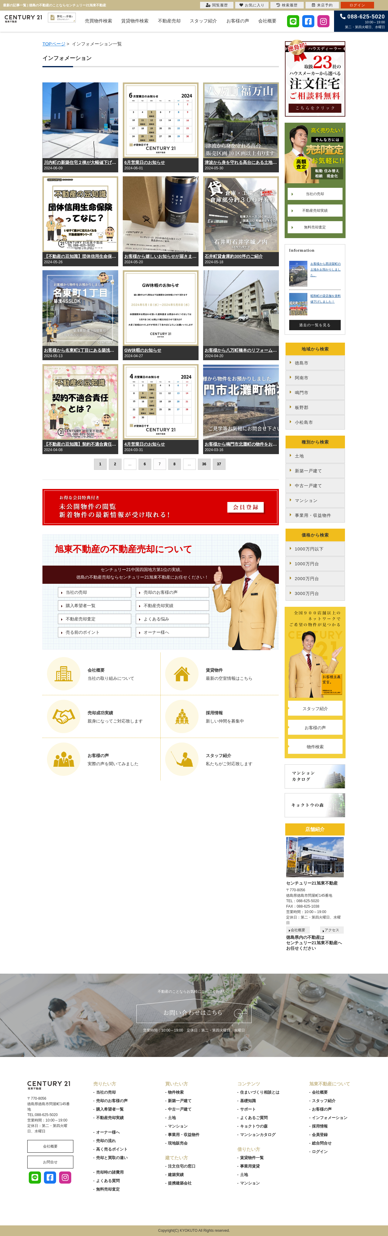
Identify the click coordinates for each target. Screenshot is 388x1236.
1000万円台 (307, 563)
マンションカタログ (258, 1134)
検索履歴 (287, 5)
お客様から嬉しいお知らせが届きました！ (160, 256)
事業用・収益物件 (313, 515)
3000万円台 (307, 593)
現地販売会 (178, 1143)
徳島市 (302, 362)
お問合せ (50, 1162)
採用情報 (320, 1126)
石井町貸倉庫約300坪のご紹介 (234, 256)
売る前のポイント (83, 632)
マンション (306, 500)
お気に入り (252, 5)
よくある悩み (156, 618)
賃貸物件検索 (135, 20)
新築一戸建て (308, 470)
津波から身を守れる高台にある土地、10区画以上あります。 (241, 162)
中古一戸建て (308, 485)
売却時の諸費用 (110, 1172)
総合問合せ (322, 1143)
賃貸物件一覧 (252, 1157)
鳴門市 (302, 392)
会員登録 (320, 1134)
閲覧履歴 (217, 5)
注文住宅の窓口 (182, 1166)
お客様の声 (237, 20)
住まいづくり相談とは (259, 1092)
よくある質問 (108, 1180)
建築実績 (176, 1174)
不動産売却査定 (80, 618)
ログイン (320, 1151)
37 (219, 464)
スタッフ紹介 (203, 20)
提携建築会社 (180, 1183)
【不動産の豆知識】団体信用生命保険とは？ (80, 256)
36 (204, 464)
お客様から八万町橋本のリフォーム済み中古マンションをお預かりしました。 (241, 350)
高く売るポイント (112, 1149)
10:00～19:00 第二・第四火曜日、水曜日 (362, 21)
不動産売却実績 (158, 605)
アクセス (332, 930)
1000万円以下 (309, 549)
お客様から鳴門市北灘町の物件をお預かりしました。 (241, 444)
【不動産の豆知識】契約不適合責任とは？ (80, 444)
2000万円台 (307, 578)
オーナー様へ (156, 632)
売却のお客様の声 (161, 592)
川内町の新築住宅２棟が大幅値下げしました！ (80, 162)
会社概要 (267, 20)
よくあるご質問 (254, 1117)
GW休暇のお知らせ (142, 350)
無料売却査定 (315, 227)
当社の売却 (76, 592)
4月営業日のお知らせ (144, 444)
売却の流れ (106, 1140)
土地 (299, 456)
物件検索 (315, 746)
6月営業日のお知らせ (144, 162)
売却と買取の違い (112, 1157)
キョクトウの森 (254, 1126)
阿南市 (302, 377)
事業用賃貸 (250, 1166)
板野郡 (302, 407)
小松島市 (304, 422)
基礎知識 (248, 1100)
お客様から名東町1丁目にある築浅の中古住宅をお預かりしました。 (80, 350)
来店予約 (322, 5)
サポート (248, 1109)
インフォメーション (329, 1117)
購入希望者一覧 (80, 605)
